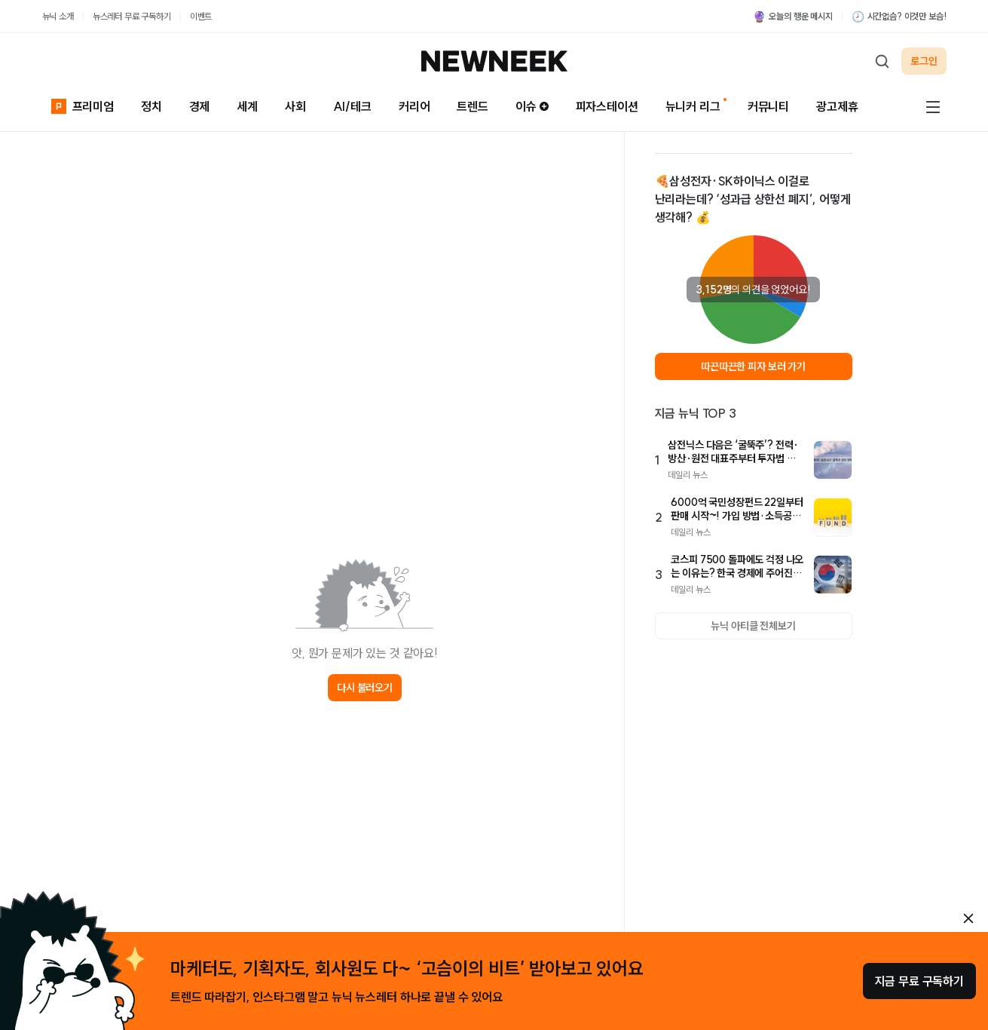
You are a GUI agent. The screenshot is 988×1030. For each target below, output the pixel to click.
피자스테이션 (607, 106)
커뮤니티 (768, 106)
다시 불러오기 (365, 687)
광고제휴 (837, 106)
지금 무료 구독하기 (919, 981)
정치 (151, 106)
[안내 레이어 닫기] (968, 918)
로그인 (924, 61)
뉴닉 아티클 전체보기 (753, 626)
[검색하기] (881, 61)
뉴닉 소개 (58, 16)
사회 (295, 106)
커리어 (414, 106)
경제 (199, 106)
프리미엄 (82, 105)
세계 (247, 106)
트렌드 (472, 106)
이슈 (532, 106)
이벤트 (201, 16)
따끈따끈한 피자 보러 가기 (753, 366)
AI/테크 (352, 106)
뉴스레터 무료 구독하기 (132, 16)
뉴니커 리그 (692, 106)
